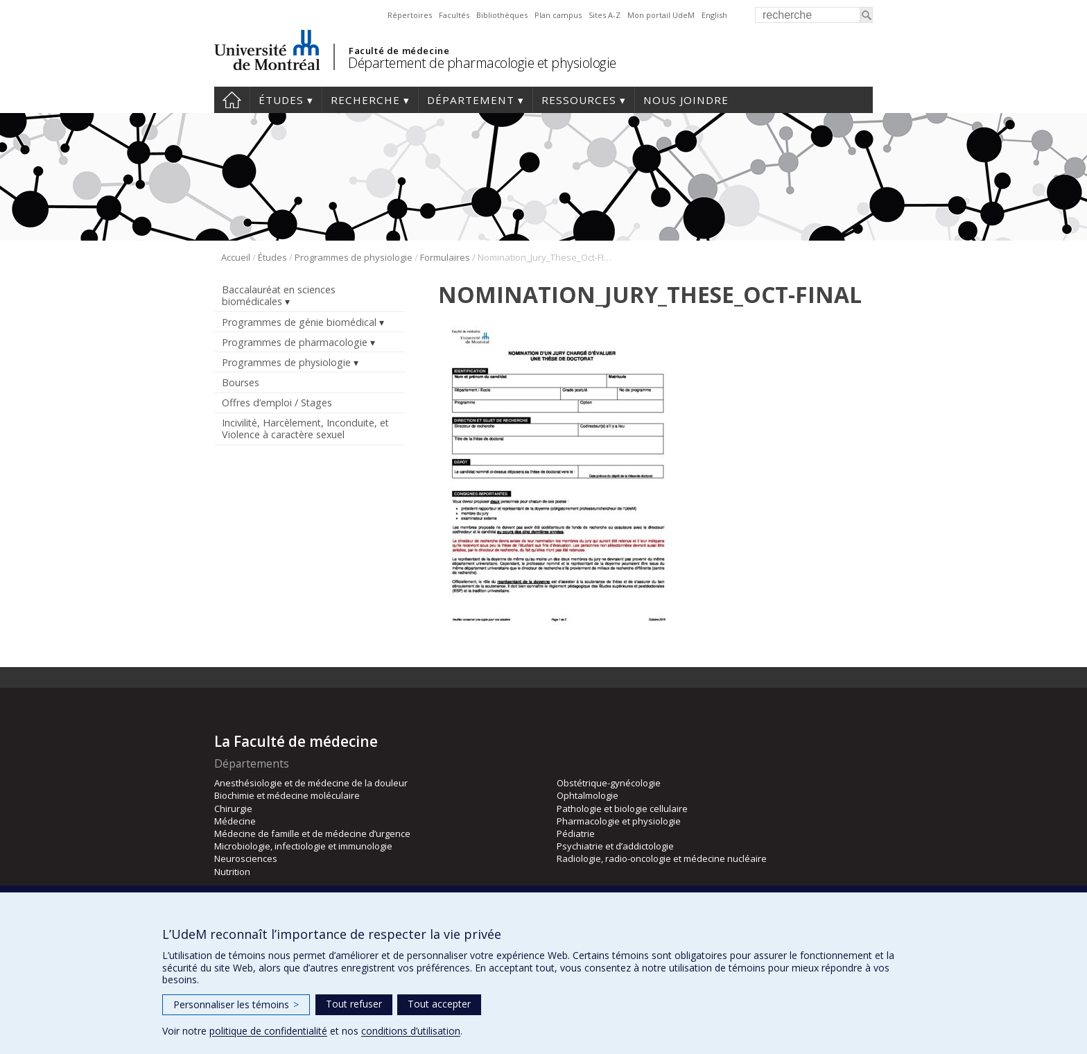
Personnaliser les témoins (236, 1004)
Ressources (578, 100)
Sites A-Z (604, 15)
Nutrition (232, 871)
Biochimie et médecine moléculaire (287, 795)
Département (470, 100)
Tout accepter (439, 1003)
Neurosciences (245, 858)
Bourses (240, 382)
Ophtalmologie (587, 795)
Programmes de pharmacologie (294, 342)
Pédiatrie (576, 833)
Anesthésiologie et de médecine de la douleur (311, 783)
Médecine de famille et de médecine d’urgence (312, 833)
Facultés (454, 15)
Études (281, 100)
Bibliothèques (502, 15)
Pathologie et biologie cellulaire (622, 808)
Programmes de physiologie (353, 257)
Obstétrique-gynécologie (609, 783)
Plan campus (558, 15)
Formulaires (445, 257)
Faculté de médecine (399, 50)
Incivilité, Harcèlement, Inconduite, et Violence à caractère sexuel (305, 428)
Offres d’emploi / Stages (277, 402)
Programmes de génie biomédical (299, 322)
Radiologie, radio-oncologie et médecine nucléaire (662, 858)
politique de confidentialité (268, 1030)
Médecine (235, 821)
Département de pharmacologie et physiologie (482, 62)
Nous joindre (686, 100)
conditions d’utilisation (410, 1030)
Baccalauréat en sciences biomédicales (279, 295)
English (714, 15)
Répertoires (410, 15)
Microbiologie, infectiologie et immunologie (303, 846)
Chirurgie (233, 808)
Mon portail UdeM (661, 15)
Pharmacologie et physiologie (619, 821)
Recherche (365, 100)
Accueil (232, 100)
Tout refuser (354, 1003)
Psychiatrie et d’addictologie (615, 846)
